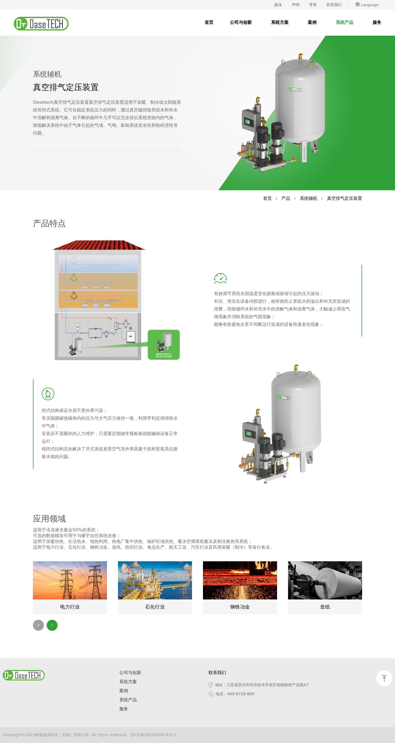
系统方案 (280, 22)
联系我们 (334, 4)
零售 (313, 4)
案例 (312, 22)
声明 (296, 4)
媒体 (278, 4)
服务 (377, 22)
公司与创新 (241, 22)
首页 (209, 22)
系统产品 (344, 22)
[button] (52, 625)
